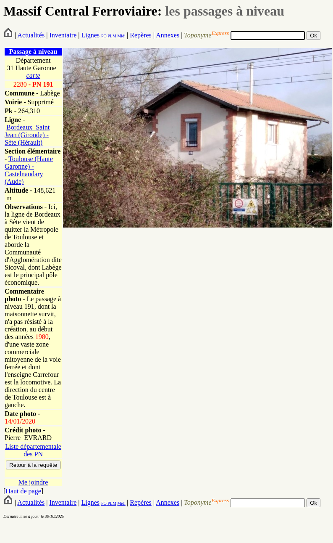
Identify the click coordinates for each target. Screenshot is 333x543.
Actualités (31, 35)
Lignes (90, 35)
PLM (111, 36)
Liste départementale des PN (33, 450)
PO (104, 36)
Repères (141, 35)
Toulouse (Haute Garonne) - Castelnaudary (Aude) (29, 170)
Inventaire (62, 35)
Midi (121, 36)
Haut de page (23, 491)
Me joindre (33, 482)
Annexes (167, 35)
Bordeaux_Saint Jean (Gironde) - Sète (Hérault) (27, 135)
